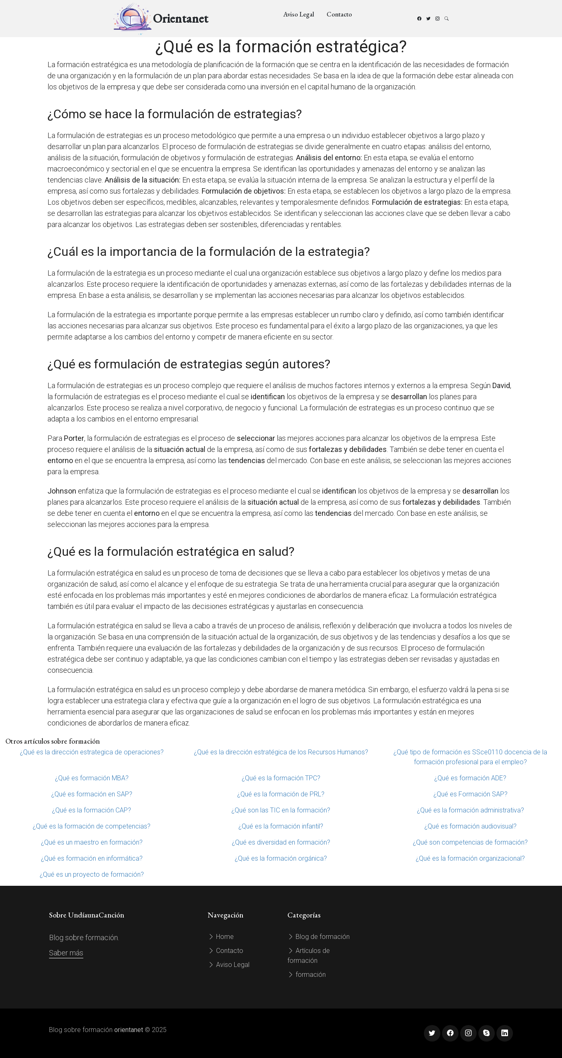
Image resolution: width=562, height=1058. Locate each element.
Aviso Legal (298, 14)
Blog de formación (318, 937)
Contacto (339, 14)
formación (306, 974)
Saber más (66, 952)
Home (221, 937)
